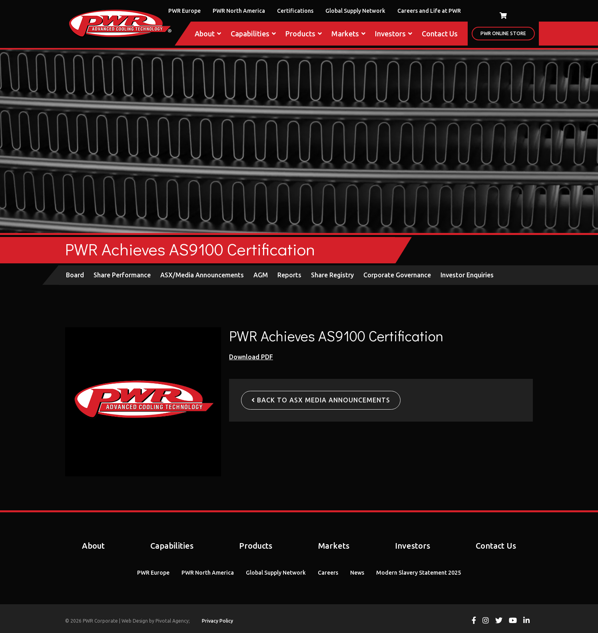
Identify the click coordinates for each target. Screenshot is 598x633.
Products (303, 33)
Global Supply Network (355, 11)
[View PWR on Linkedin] (526, 621)
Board (75, 275)
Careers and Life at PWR (429, 11)
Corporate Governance (397, 275)
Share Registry (332, 275)
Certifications (295, 11)
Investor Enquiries (467, 275)
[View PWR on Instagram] (485, 621)
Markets (348, 33)
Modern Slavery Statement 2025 (418, 572)
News (357, 572)
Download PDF (251, 356)
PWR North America (239, 11)
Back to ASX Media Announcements (320, 400)
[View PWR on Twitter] (498, 621)
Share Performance (122, 275)
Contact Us (440, 34)
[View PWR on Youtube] (513, 621)
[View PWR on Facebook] (474, 621)
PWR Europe (184, 11)
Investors (393, 33)
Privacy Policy (217, 620)
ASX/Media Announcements (202, 275)
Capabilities (253, 33)
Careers (328, 572)
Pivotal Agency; (172, 620)
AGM (260, 275)
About (208, 33)
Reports (289, 275)
